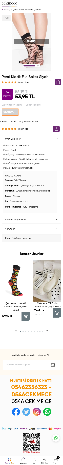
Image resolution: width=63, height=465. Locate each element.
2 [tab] (38, 65)
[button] (20, 331)
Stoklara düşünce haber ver (24, 122)
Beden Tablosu (33, 105)
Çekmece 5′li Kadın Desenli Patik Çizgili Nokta (47, 305)
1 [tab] (29, 65)
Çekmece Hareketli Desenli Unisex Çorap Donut (15, 306)
